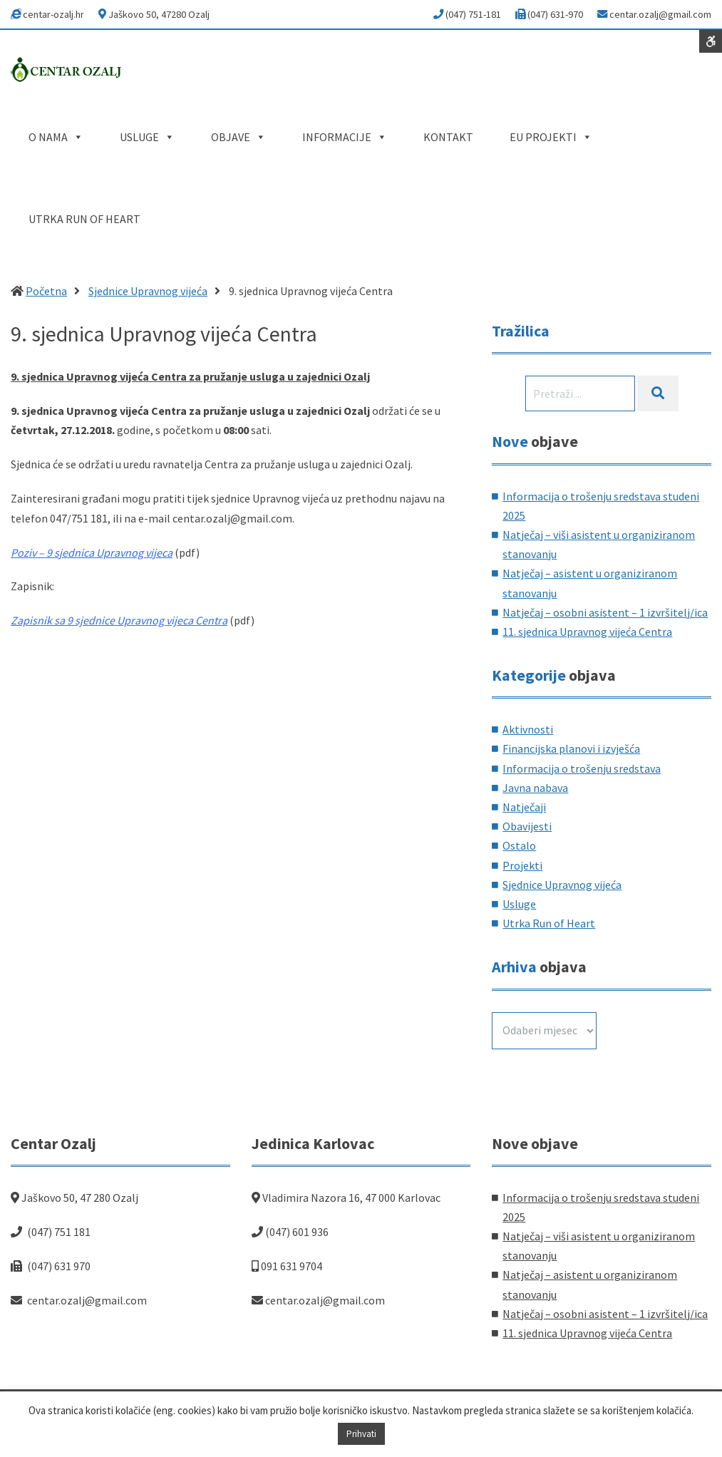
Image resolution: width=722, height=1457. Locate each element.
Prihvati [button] (361, 1434)
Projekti (522, 865)
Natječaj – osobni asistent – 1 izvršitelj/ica (605, 612)
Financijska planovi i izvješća (571, 748)
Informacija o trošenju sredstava (581, 768)
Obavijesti (527, 826)
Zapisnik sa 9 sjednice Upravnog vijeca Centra (119, 620)
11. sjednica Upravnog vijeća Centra (587, 631)
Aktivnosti (527, 729)
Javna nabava (535, 788)
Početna (46, 291)
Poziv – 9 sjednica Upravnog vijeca (91, 552)
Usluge (519, 904)
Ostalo (519, 845)
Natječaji (524, 807)
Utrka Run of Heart (548, 923)
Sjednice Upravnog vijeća (147, 291)
